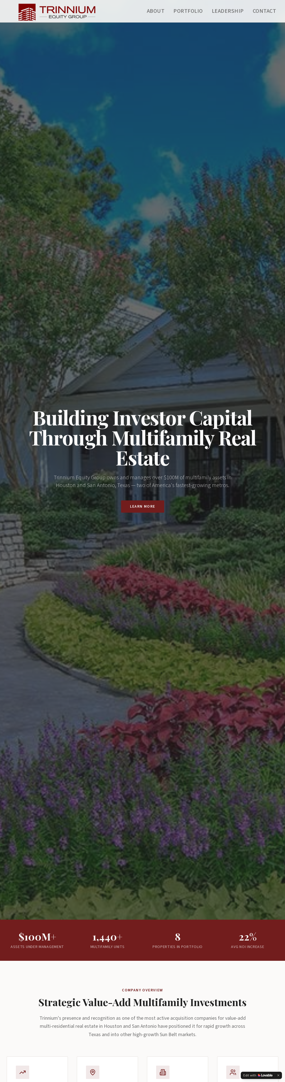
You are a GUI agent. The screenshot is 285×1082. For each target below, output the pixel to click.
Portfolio (188, 11)
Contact (264, 11)
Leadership (228, 11)
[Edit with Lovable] (258, 1075)
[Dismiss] (278, 1075)
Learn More (142, 506)
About (156, 11)
